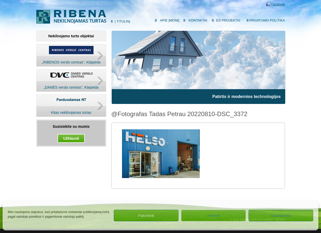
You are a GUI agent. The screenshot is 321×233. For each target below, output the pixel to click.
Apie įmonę (170, 20)
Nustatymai (280, 215)
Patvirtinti (146, 215)
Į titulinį (122, 21)
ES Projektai (228, 20)
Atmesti (213, 215)
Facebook (278, 4)
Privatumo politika (267, 20)
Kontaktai (198, 20)
